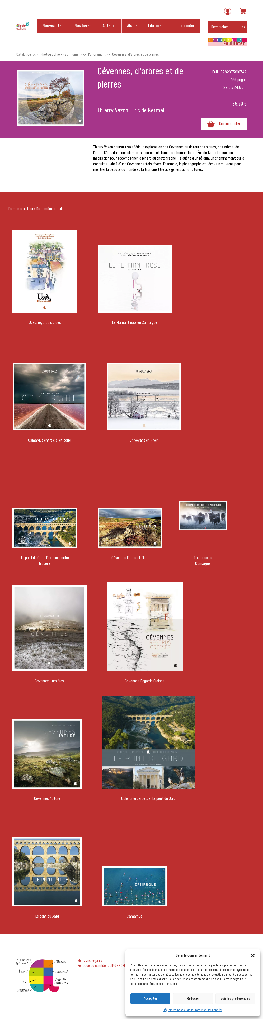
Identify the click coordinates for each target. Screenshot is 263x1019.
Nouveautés (53, 26)
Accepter (150, 998)
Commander (184, 26)
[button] (252, 955)
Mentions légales (90, 960)
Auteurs (109, 26)
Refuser (193, 998)
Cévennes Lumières (49, 681)
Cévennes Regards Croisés (144, 681)
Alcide (132, 26)
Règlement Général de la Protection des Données (192, 1010)
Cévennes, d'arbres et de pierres (135, 54)
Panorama (95, 54)
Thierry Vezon (112, 110)
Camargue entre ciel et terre (49, 440)
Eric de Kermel (147, 110)
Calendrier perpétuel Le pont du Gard (148, 799)
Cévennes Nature (47, 799)
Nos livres (83, 26)
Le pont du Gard (47, 916)
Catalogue (23, 54)
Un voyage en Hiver (144, 440)
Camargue (134, 916)
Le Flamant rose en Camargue (134, 323)
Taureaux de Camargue (203, 560)
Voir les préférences (235, 998)
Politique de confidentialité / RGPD (102, 965)
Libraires (156, 26)
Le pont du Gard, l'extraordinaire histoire (45, 560)
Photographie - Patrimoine (60, 54)
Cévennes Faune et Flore (129, 558)
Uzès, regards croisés (45, 323)
